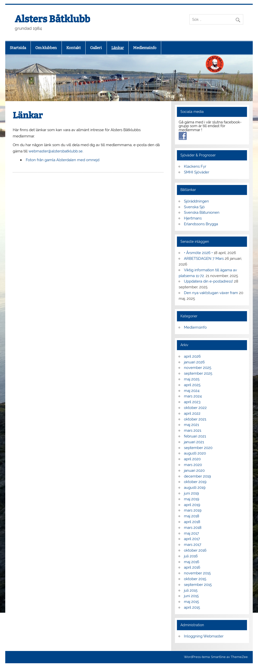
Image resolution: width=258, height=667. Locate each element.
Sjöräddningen (196, 201)
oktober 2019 (195, 482)
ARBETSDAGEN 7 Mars (204, 258)
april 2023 (192, 402)
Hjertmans (193, 218)
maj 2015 (191, 601)
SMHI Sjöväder (196, 172)
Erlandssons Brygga (201, 224)
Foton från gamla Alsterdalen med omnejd (62, 160)
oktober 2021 (195, 419)
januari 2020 (194, 470)
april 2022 (192, 413)
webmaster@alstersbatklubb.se (56, 151)
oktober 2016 (195, 550)
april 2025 (192, 385)
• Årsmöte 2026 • (198, 253)
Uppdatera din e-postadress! (208, 281)
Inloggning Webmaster (203, 636)
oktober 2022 (195, 407)
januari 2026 (194, 362)
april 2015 (192, 607)
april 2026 (192, 356)
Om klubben (46, 48)
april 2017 (192, 539)
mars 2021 (192, 430)
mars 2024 (193, 396)
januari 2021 (194, 442)
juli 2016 (191, 556)
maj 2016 (191, 562)
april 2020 (192, 459)
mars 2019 (192, 510)
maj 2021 (191, 424)
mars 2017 (192, 544)
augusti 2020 (195, 453)
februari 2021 (195, 436)
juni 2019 (191, 493)
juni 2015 (191, 596)
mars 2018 (192, 527)
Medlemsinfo (144, 48)
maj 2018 (191, 516)
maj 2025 (191, 379)
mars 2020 (193, 465)
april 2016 (192, 567)
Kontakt (73, 48)
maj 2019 (191, 499)
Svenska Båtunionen (201, 212)
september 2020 (198, 448)
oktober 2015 (195, 579)
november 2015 (197, 573)
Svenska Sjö (194, 207)
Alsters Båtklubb (52, 19)
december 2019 (197, 476)
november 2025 (197, 367)
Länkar (117, 48)
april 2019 (192, 505)
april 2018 (192, 522)
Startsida (18, 48)
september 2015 (198, 584)
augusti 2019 (194, 487)
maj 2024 (191, 390)
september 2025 (198, 373)
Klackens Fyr (195, 166)
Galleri (96, 48)
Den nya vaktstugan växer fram (211, 293)
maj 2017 (191, 533)
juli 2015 (190, 590)
